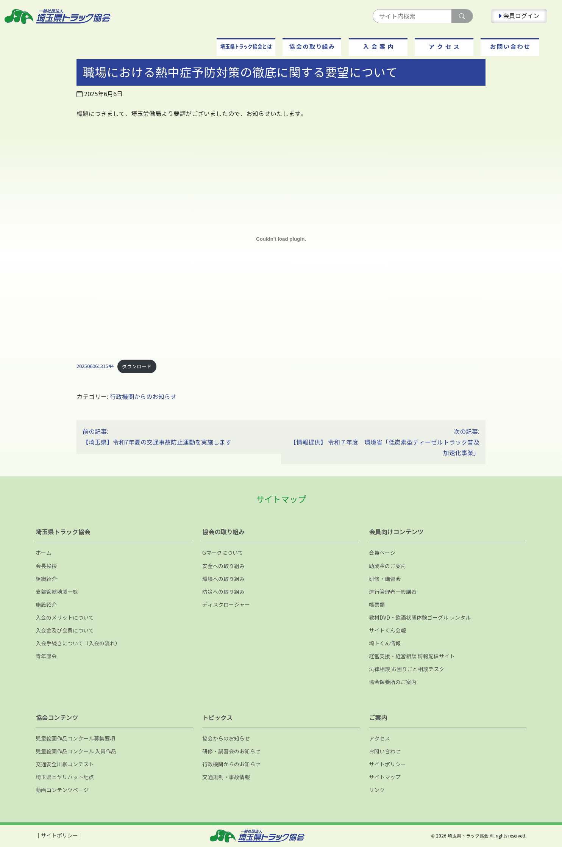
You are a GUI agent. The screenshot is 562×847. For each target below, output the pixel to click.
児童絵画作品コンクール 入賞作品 (76, 751)
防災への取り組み (223, 591)
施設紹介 (46, 604)
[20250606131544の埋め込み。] (281, 238)
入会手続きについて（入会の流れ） (78, 643)
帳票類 (377, 604)
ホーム (44, 552)
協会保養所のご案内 (393, 682)
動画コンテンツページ (62, 790)
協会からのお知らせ (226, 738)
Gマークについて (222, 552)
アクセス (379, 738)
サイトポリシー (387, 764)
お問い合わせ (385, 751)
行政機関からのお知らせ (143, 397)
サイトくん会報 (387, 630)
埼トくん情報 (385, 643)
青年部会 (46, 656)
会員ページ (382, 552)
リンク (377, 790)
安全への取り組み (223, 566)
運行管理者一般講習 (393, 591)
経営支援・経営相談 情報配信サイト (412, 656)
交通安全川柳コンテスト (65, 764)
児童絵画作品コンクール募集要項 (75, 738)
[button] (246, 47)
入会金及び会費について (65, 630)
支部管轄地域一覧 (57, 591)
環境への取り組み (223, 578)
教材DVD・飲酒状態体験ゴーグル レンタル (420, 617)
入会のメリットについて (65, 617)
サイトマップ (385, 777)
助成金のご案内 (387, 566)
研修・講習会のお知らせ (231, 751)
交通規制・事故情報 (226, 777)
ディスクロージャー (226, 604)
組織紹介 (46, 578)
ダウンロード (136, 366)
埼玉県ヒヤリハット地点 (65, 777)
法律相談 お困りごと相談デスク (406, 669)
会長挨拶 (46, 566)
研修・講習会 (385, 578)
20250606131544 (95, 366)
